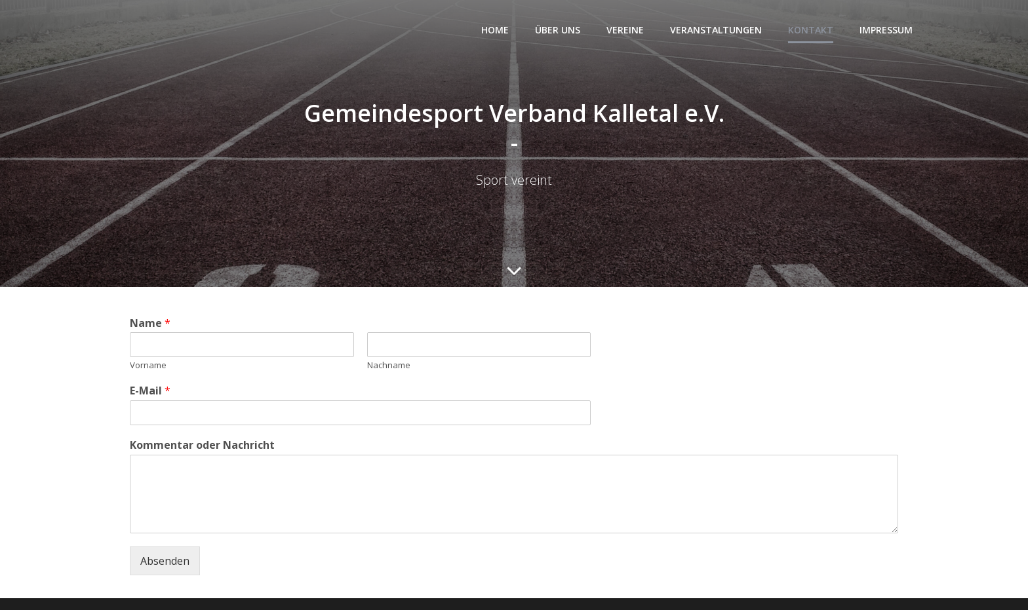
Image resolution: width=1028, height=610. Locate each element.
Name (150, 323)
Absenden (164, 561)
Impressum (886, 30)
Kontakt (810, 30)
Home (495, 30)
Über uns (557, 30)
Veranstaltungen (716, 30)
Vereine (625, 30)
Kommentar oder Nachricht (202, 445)
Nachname (388, 365)
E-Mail (150, 391)
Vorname (148, 365)
